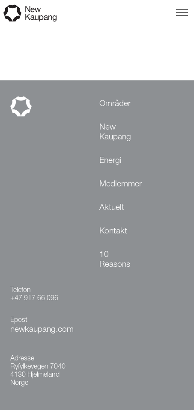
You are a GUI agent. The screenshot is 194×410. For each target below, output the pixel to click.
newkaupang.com (42, 330)
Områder (115, 104)
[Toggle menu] (182, 12)
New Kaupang (115, 133)
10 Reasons (114, 260)
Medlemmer (120, 184)
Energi (110, 161)
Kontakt (113, 231)
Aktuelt (111, 208)
